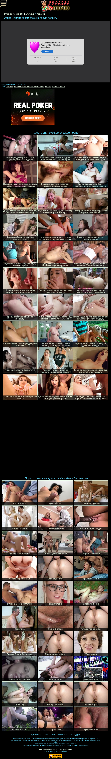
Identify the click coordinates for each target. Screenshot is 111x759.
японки (48, 86)
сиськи (32, 86)
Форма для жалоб (64, 750)
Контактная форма (47, 750)
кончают (40, 86)
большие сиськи (21, 86)
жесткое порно (58, 86)
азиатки (9, 86)
